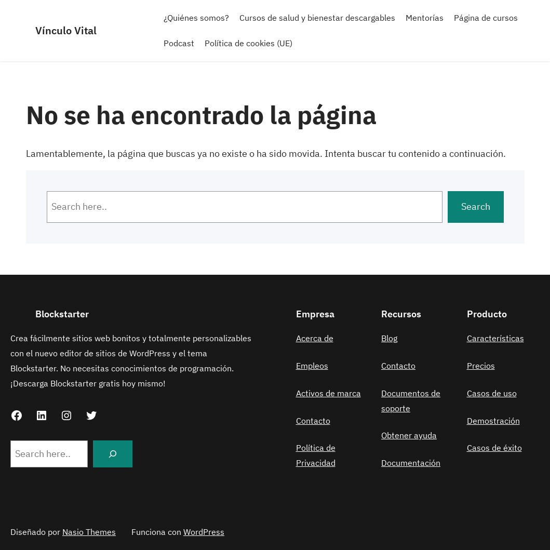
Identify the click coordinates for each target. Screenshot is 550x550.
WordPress (203, 532)
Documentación (410, 463)
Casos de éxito (494, 447)
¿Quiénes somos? (196, 17)
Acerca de (314, 338)
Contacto (313, 420)
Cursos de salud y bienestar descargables (317, 17)
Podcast (179, 43)
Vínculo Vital (66, 30)
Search (475, 206)
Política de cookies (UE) (248, 43)
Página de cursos (486, 17)
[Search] (112, 453)
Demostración (493, 420)
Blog (389, 338)
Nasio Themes (89, 532)
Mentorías (425, 17)
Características (495, 338)
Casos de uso (492, 393)
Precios (481, 365)
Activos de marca (328, 393)
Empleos (312, 365)
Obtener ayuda (409, 435)
